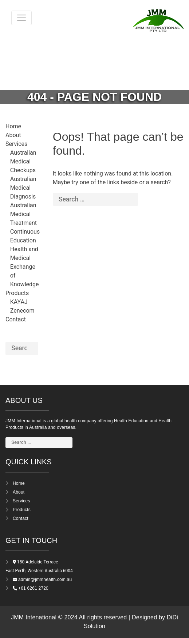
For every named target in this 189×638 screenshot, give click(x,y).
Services (16, 143)
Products (17, 293)
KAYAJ (19, 301)
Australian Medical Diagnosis (23, 187)
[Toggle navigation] (21, 18)
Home (13, 126)
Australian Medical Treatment (23, 214)
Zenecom (22, 310)
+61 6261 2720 (33, 588)
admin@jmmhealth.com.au (45, 579)
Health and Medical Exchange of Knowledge (24, 267)
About (13, 135)
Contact (15, 319)
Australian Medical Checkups (23, 161)
